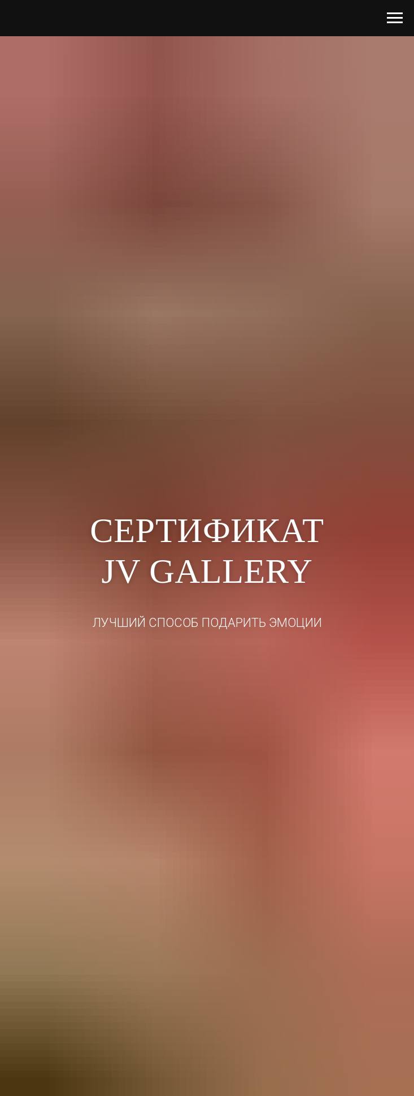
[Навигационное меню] (395, 18)
